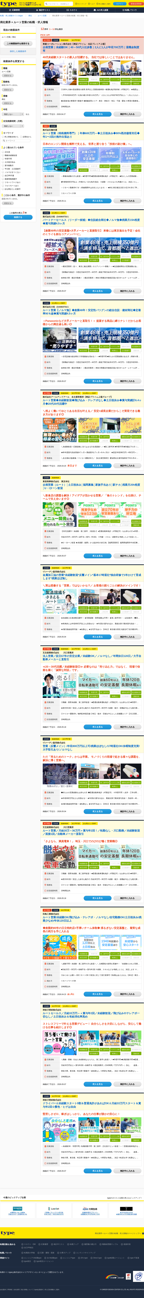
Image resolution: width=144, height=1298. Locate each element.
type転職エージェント (116, 1258)
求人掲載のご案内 (104, 4)
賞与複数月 (9, 165)
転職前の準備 (29, 1253)
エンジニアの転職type (33, 1258)
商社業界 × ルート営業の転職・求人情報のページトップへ (118, 1233)
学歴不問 (8, 159)
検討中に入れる (127, 114)
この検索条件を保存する (18, 43)
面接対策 (127, 1244)
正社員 (7, 152)
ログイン (119, 4)
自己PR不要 (9, 175)
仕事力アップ (65, 1253)
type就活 (27, 1261)
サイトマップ (82, 4)
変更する (7, 76)
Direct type (97, 1258)
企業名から (27, 137)
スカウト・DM (30, 1244)
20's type (84, 1258)
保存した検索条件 (18, 51)
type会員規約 (38, 1289)
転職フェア (74, 1244)
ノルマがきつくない (13, 172)
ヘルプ (92, 4)
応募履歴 (44, 1244)
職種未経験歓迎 (11, 155)
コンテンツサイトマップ (85, 1253)
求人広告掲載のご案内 (52, 1289)
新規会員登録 (136, 4)
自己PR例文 (29, 1248)
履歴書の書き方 (90, 1244)
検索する (18, 217)
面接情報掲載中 (11, 179)
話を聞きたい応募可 (13, 189)
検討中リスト (59, 1244)
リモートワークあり (13, 182)
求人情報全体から (11, 137)
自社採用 (17, 1289)
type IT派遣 (134, 1258)
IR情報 (10, 1289)
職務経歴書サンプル (110, 1244)
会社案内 (3, 1289)
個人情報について (27, 1289)
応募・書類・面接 (47, 1253)
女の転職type (52, 1258)
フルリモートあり (12, 186)
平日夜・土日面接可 (13, 169)
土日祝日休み (10, 162)
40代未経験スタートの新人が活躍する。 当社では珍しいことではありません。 (89, 57)
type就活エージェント (45, 1261)
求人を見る (97, 114)
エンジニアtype (69, 1258)
